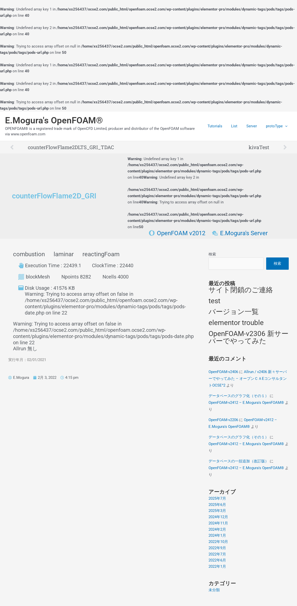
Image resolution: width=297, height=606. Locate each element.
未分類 (214, 590)
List (238, 126)
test (214, 301)
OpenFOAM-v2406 (223, 372)
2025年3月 (217, 511)
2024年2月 (217, 529)
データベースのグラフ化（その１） (239, 396)
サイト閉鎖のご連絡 (241, 290)
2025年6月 (217, 504)
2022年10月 (218, 542)
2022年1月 (217, 566)
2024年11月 (218, 523)
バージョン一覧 (234, 312)
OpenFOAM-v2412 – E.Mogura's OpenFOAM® (246, 402)
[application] (285, 126)
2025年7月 (217, 498)
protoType (277, 126)
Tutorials (220, 126)
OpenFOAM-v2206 (223, 420)
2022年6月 (217, 560)
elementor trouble (236, 323)
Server (254, 126)
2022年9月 (217, 548)
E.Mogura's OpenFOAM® (54, 120)
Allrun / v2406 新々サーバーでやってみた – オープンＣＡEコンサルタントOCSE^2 (248, 379)
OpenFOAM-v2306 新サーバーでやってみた (248, 337)
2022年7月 (217, 554)
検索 (212, 254)
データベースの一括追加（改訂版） (239, 461)
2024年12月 (218, 517)
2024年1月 (217, 535)
